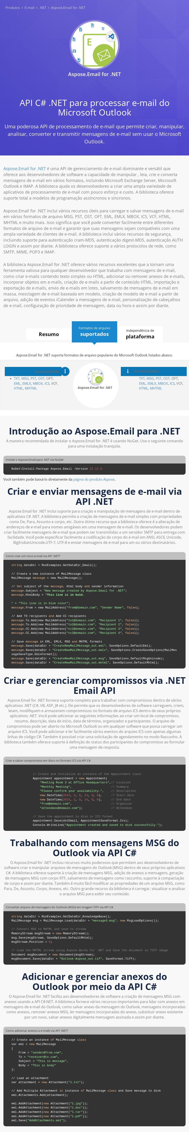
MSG (25, 378)
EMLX (26, 383)
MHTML (31, 388)
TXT (17, 378)
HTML (18, 388)
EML (17, 383)
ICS (47, 383)
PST (33, 378)
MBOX (38, 383)
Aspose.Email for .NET (24, 168)
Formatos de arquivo (95, 331)
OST (41, 378)
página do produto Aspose (93, 479)
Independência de (140, 334)
